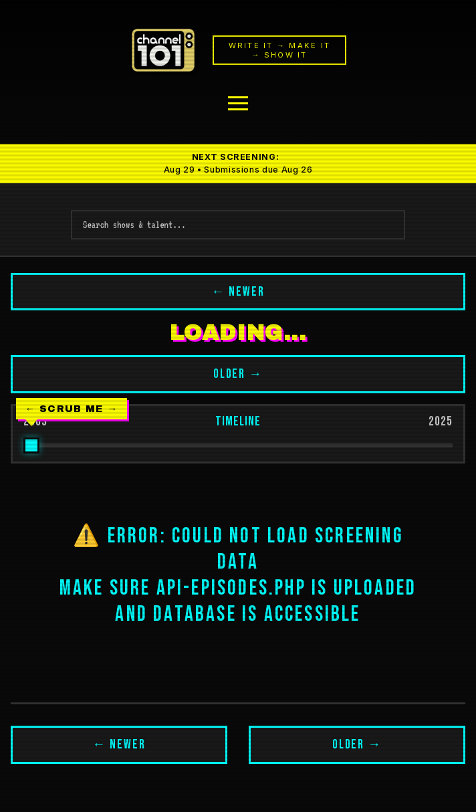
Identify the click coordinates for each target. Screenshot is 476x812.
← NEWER (238, 292)
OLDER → (238, 374)
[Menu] (238, 103)
